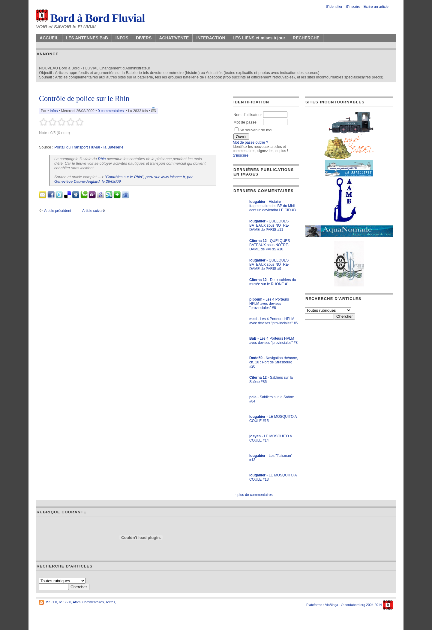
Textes (110, 602)
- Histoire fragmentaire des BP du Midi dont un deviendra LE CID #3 (272, 206)
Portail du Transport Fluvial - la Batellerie (88, 147)
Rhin (102, 159)
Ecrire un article (376, 7)
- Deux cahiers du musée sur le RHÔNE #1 (272, 282)
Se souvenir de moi (253, 130)
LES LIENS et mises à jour (259, 37)
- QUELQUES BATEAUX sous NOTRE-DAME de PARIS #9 (269, 264)
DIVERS (144, 37)
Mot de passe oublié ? (250, 142)
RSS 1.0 (51, 602)
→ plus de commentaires (253, 495)
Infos (54, 111)
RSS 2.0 (65, 602)
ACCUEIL (49, 37)
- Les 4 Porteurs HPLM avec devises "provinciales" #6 (269, 303)
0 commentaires (111, 111)
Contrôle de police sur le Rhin (84, 98)
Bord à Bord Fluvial (90, 18)
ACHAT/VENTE (174, 37)
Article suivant (93, 211)
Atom (77, 602)
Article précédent (57, 211)
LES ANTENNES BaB (87, 37)
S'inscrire (353, 7)
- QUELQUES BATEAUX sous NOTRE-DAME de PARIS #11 (269, 225)
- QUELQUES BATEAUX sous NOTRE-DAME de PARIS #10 (269, 245)
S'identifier (334, 7)
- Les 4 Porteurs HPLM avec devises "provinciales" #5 (273, 321)
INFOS (122, 37)
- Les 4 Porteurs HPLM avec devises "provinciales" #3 (273, 340)
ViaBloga (331, 605)
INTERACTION (210, 37)
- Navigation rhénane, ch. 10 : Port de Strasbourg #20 (273, 362)
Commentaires (93, 602)
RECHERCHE (306, 37)
